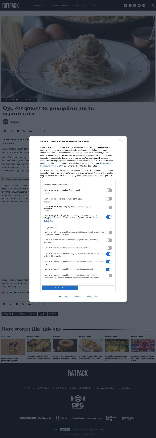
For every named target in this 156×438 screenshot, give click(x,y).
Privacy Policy (92, 297)
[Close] (121, 141)
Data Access (78, 297)
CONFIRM (60, 288)
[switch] (109, 190)
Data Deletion (63, 297)
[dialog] (78, 219)
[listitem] (78, 184)
